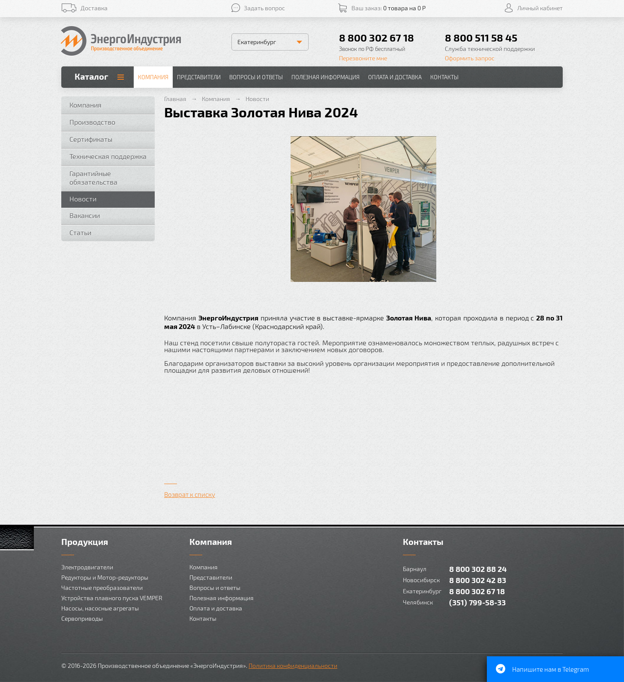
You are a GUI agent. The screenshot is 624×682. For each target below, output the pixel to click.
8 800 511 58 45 (481, 37)
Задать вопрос (264, 8)
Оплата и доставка (395, 77)
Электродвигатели (87, 567)
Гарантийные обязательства (93, 177)
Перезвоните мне (363, 58)
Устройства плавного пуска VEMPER (111, 597)
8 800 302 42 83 (477, 579)
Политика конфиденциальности (293, 665)
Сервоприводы (82, 618)
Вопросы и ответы (256, 77)
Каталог (91, 76)
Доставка (94, 8)
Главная (175, 98)
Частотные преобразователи (102, 587)
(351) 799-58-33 (477, 602)
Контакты (444, 77)
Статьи (80, 232)
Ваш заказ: (388, 8)
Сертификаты (90, 139)
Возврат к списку (189, 494)
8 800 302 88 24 (478, 568)
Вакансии (84, 215)
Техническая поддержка (108, 156)
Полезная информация (325, 77)
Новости (82, 198)
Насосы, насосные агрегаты (100, 608)
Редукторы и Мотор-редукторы (104, 577)
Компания (153, 77)
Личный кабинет (540, 8)
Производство (92, 122)
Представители (199, 77)
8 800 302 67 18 (376, 37)
